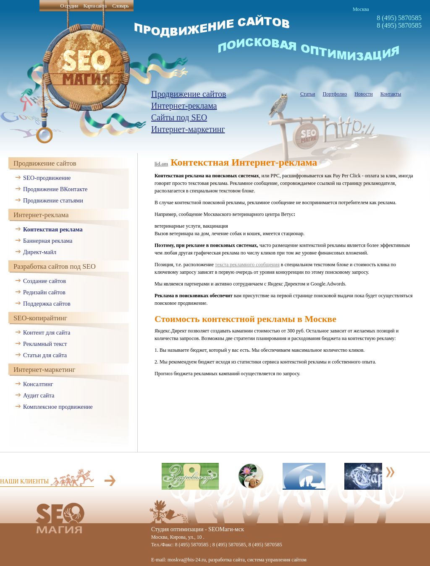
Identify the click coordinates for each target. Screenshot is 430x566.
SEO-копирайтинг (40, 318)
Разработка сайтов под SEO (54, 266)
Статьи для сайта (45, 355)
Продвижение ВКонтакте (55, 189)
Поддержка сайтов (47, 303)
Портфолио (334, 94)
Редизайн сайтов (44, 292)
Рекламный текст (45, 343)
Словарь (120, 6)
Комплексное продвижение (58, 406)
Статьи (307, 94)
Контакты (390, 94)
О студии (69, 6)
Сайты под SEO (179, 117)
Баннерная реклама (47, 240)
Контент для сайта (46, 332)
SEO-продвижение (47, 177)
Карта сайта (94, 6)
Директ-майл (39, 252)
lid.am (161, 164)
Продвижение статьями (53, 200)
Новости (363, 94)
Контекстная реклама (53, 229)
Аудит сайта (38, 395)
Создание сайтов (44, 281)
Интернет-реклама (184, 105)
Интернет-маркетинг (188, 129)
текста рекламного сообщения (247, 264)
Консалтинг (38, 384)
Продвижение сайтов (188, 94)
